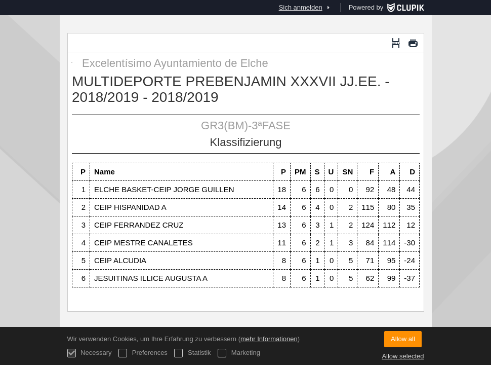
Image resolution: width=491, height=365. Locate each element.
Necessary (89, 353)
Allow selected (403, 356)
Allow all (403, 339)
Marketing (239, 353)
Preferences (143, 353)
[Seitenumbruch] (395, 43)
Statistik (192, 353)
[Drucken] (413, 43)
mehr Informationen (269, 339)
